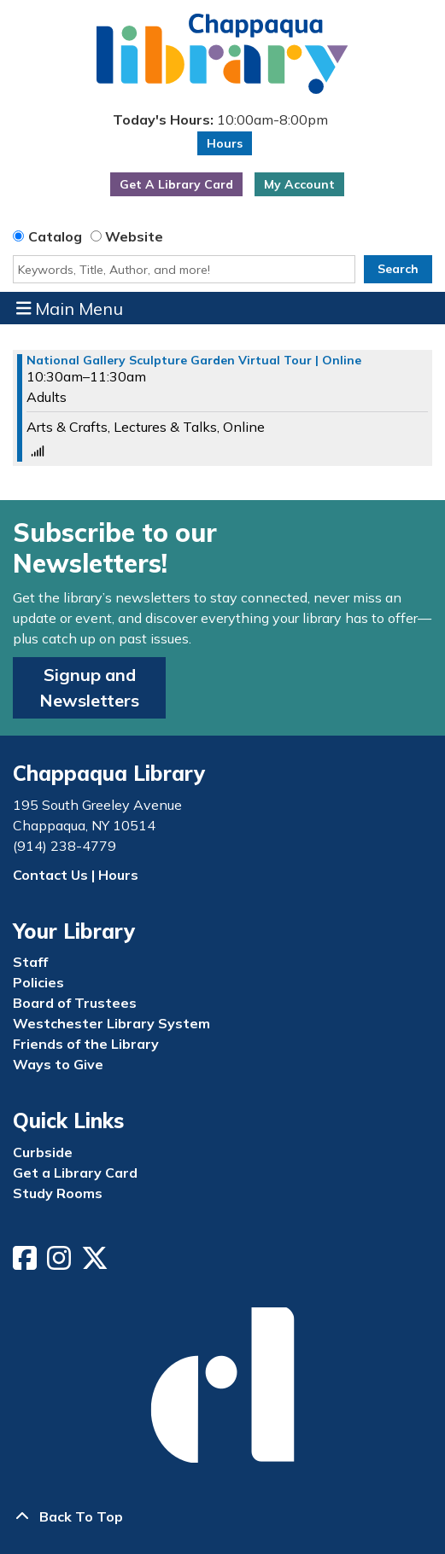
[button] (220, 119)
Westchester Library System (111, 1023)
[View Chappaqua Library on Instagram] (60, 1263)
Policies (38, 982)
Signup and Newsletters (89, 687)
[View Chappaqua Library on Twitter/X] (96, 1263)
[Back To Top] (222, 1516)
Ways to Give (58, 1064)
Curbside (43, 1152)
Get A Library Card (176, 184)
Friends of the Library (86, 1043)
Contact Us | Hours (75, 874)
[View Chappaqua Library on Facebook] (26, 1263)
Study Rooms (57, 1193)
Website (134, 236)
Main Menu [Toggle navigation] (70, 308)
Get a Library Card (75, 1172)
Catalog (55, 236)
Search (398, 268)
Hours (225, 143)
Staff (30, 961)
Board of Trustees (75, 1002)
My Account (299, 184)
